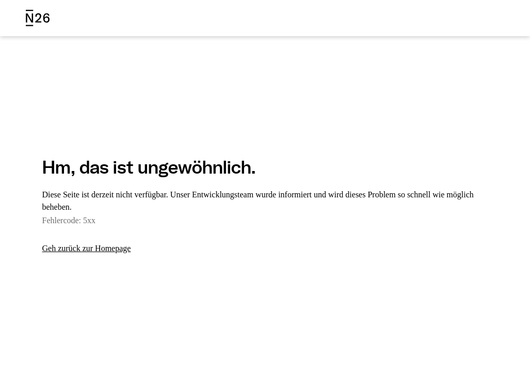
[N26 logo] (38, 18)
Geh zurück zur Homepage (91, 248)
